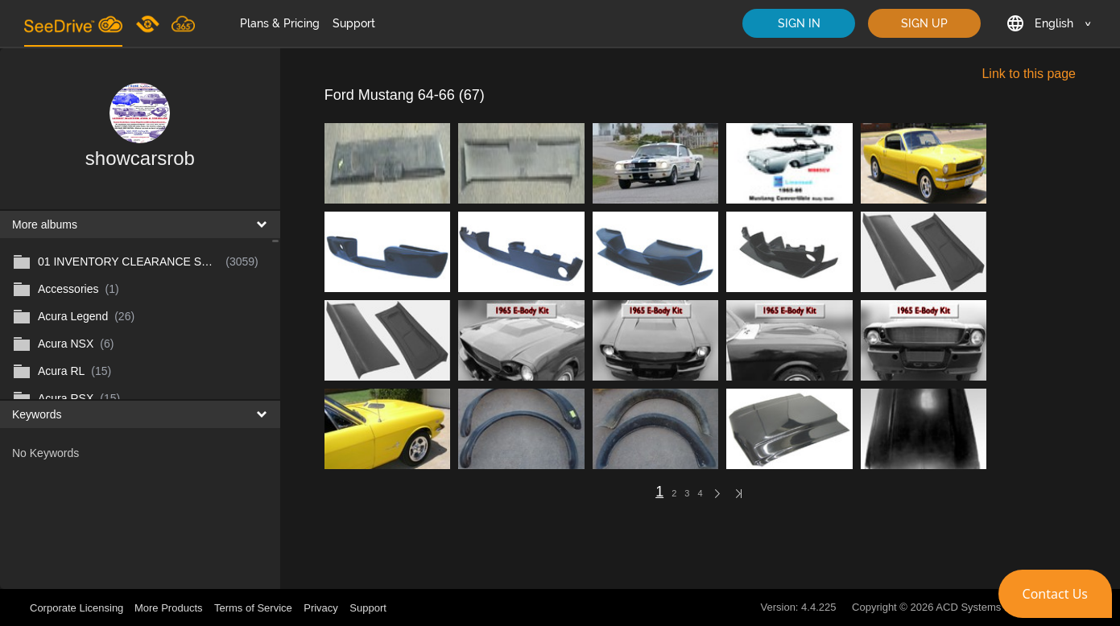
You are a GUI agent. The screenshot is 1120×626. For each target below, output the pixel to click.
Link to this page (1029, 73)
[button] (1055, 594)
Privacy (321, 608)
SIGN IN (799, 23)
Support (354, 23)
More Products (168, 608)
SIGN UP (924, 23)
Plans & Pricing (280, 23)
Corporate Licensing (78, 608)
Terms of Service (253, 608)
